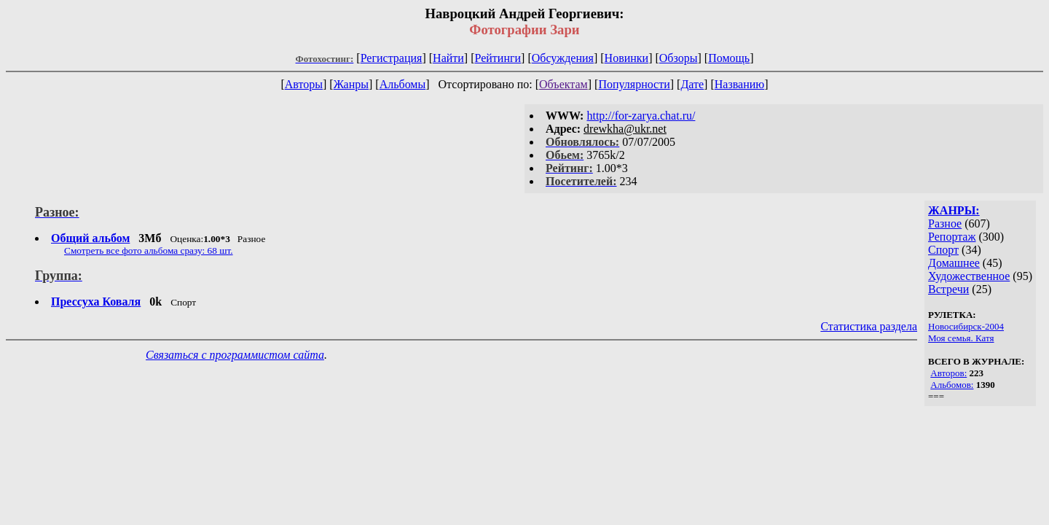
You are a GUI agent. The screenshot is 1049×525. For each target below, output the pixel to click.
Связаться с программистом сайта (235, 355)
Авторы (304, 84)
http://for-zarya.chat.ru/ (640, 115)
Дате (692, 84)
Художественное (969, 276)
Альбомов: (951, 384)
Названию (740, 84)
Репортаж (951, 236)
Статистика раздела (868, 326)
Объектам (563, 84)
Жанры (351, 84)
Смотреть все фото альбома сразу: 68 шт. (148, 250)
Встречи (948, 289)
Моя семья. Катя (961, 337)
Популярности (633, 84)
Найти (448, 58)
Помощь (729, 58)
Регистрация (392, 58)
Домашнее (954, 263)
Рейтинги (498, 58)
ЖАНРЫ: (954, 210)
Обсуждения (563, 58)
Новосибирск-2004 (966, 326)
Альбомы (403, 84)
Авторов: (948, 373)
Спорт (943, 250)
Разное (945, 223)
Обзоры (678, 58)
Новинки (627, 58)
